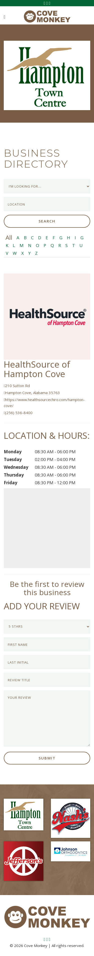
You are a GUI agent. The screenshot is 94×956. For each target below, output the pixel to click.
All (9, 237)
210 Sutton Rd (17, 385)
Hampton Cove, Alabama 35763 (32, 392)
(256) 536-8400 (18, 412)
